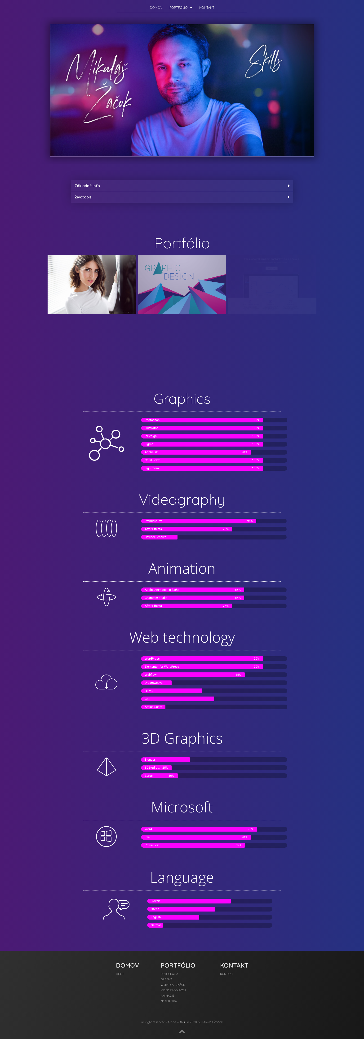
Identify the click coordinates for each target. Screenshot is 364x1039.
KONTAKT (206, 7)
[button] (181, 7)
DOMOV (156, 7)
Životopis (83, 197)
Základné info (87, 185)
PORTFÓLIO (180, 7)
